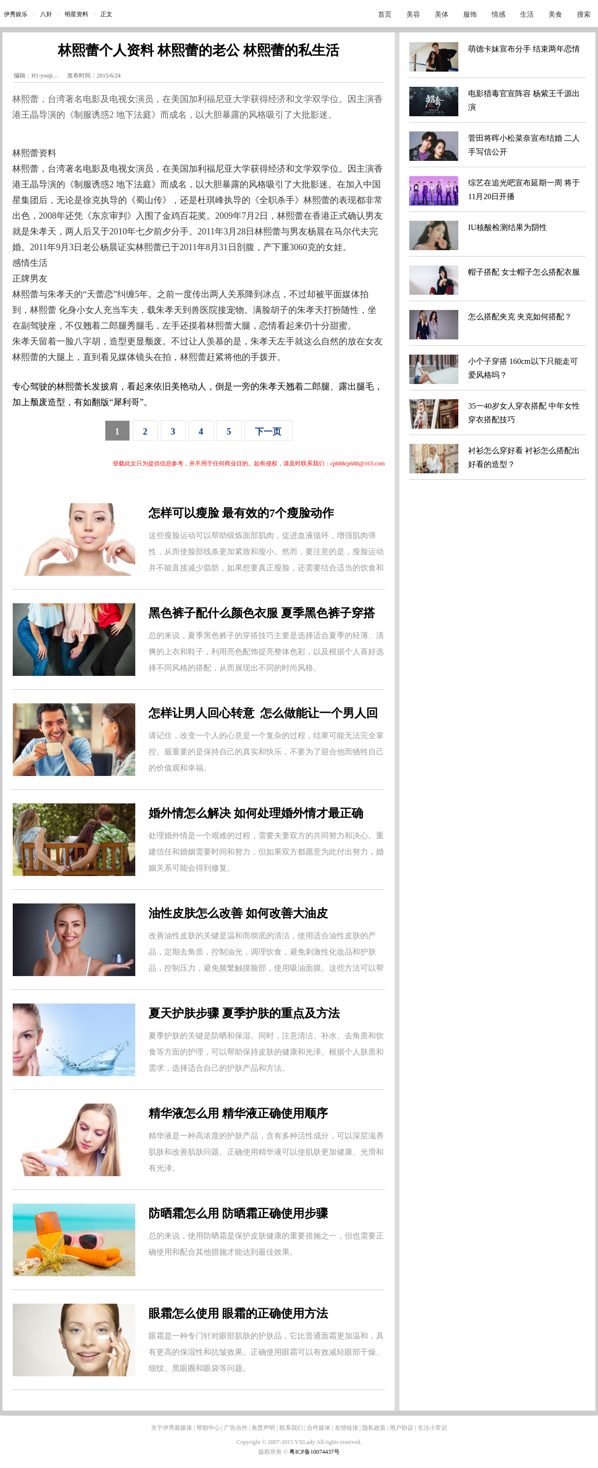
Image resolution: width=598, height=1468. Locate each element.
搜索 (584, 14)
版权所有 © (273, 1451)
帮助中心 (208, 1427)
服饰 (470, 14)
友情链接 (346, 1427)
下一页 (268, 432)
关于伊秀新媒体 (171, 1427)
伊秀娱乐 (15, 14)
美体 (441, 14)
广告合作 (236, 1427)
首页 (385, 14)
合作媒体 (318, 1427)
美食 (555, 14)
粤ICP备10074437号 (314, 1451)
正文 (106, 14)
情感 (498, 14)
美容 (413, 14)
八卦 (46, 14)
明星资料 (76, 14)
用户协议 (401, 1427)
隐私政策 (374, 1427)
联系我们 (291, 1427)
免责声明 (263, 1427)
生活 (527, 14)
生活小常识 (432, 1427)
